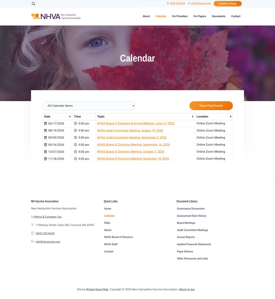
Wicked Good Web (97, 289)
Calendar (109, 215)
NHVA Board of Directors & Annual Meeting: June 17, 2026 (135, 123)
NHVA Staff (111, 244)
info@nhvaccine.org (201, 3)
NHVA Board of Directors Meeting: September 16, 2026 (133, 144)
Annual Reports (186, 237)
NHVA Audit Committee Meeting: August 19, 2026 (130, 130)
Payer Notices (185, 251)
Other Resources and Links (192, 258)
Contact (108, 251)
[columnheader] (57, 116)
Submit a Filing (227, 3)
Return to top (187, 289)
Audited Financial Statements (194, 244)
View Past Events (211, 106)
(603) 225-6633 (177, 3)
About (107, 230)
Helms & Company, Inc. (48, 216)
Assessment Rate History (191, 215)
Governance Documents (191, 208)
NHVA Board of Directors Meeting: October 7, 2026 (130, 151)
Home (107, 208)
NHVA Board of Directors (118, 237)
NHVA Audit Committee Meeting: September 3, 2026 (132, 137)
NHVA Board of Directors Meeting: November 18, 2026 (133, 158)
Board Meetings (186, 222)
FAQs (107, 222)
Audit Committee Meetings (192, 230)
